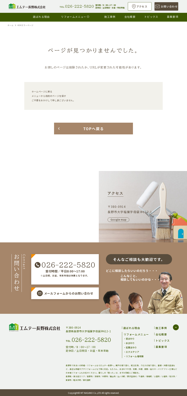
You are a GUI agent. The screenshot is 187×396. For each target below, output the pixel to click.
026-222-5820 (68, 264)
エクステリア (132, 351)
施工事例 (102, 16)
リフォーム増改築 (135, 355)
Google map (118, 219)
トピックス (149, 16)
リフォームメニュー (63, 16)
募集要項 (172, 16)
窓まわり (130, 338)
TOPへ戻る (93, 128)
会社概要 (124, 16)
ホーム (10, 25)
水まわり (130, 342)
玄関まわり (131, 346)
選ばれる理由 (27, 16)
